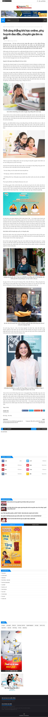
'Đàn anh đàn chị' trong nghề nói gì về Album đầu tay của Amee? (21, 501)
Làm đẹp (3, 584)
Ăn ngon (4, 573)
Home (4, 26)
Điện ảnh (4, 577)
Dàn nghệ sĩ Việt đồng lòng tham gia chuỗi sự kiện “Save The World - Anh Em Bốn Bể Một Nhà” (21, 515)
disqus (38, 428)
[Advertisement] (24, 487)
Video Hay (4, 598)
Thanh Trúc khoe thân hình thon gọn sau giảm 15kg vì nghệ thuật (21, 518)
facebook (44, 428)
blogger (34, 428)
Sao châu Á (4, 589)
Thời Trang (4, 594)
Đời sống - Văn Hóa (10, 26)
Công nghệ (4, 575)
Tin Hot (3, 596)
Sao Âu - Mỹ (4, 587)
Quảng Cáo (12, 524)
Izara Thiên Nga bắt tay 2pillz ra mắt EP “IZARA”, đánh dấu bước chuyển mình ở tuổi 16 (19, 513)
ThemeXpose (26, 715)
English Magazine (6, 582)
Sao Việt (3, 591)
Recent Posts (35, 524)
